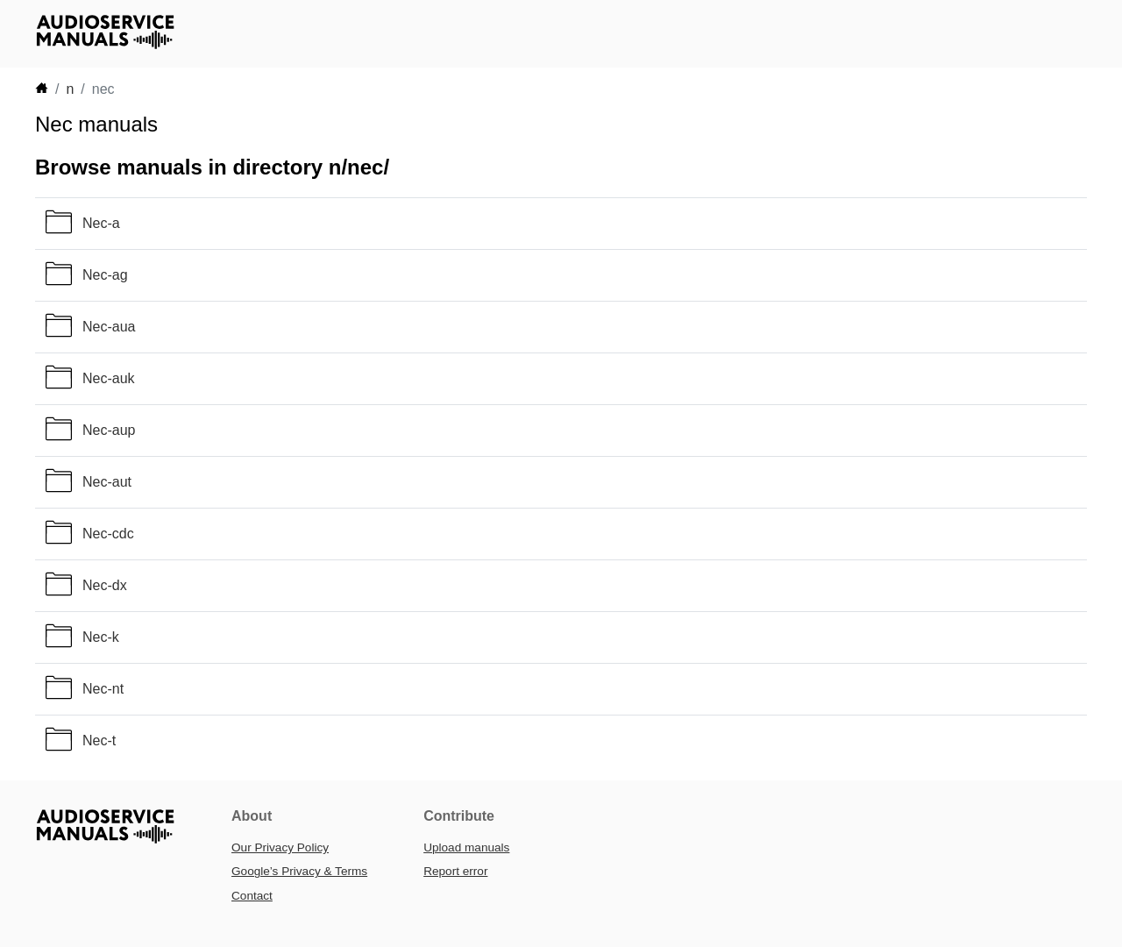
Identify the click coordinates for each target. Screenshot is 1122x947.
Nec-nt (103, 688)
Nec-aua (108, 326)
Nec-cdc (108, 533)
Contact (252, 895)
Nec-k (100, 637)
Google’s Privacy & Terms (299, 871)
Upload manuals (466, 847)
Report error (455, 871)
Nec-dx (104, 585)
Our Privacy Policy (280, 847)
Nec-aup (108, 430)
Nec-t (99, 740)
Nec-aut (106, 481)
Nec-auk (108, 378)
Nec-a (101, 223)
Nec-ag (105, 274)
